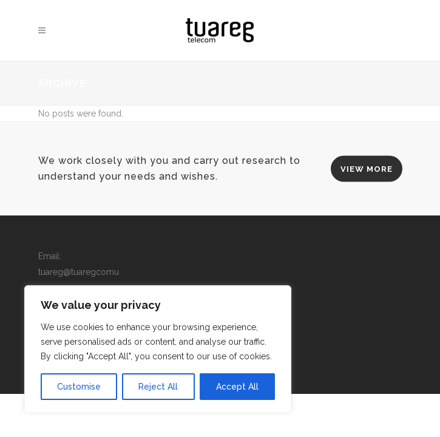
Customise (79, 386)
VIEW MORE (366, 169)
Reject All (158, 386)
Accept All (237, 386)
